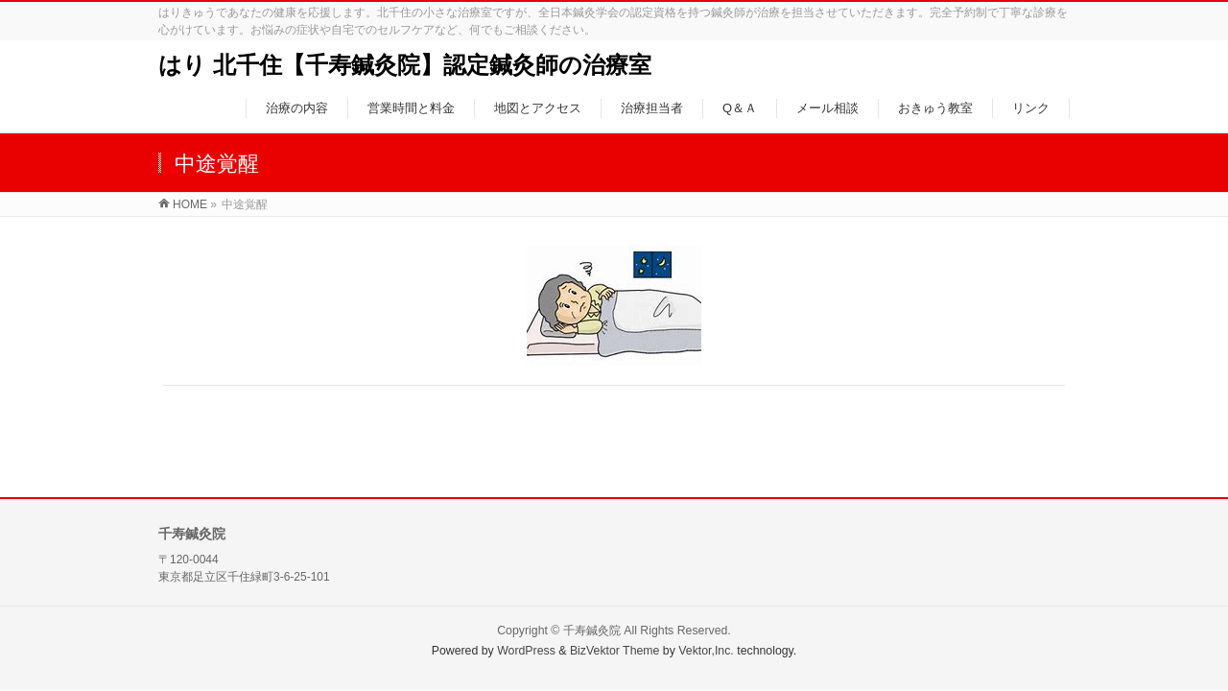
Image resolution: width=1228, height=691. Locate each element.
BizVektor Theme (615, 650)
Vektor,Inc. (706, 650)
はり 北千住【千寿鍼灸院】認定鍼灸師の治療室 (404, 65)
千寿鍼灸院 (592, 630)
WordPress (526, 650)
